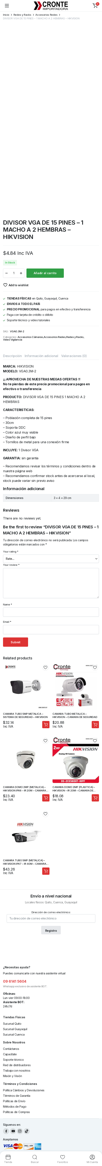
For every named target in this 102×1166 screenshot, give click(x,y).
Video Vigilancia (12, 339)
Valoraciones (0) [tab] (74, 356)
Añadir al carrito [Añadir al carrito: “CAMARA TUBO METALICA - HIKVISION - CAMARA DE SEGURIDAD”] (95, 725)
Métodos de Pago (14, 1106)
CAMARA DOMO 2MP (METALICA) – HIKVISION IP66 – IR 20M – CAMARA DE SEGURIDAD (24, 790)
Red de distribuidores (16, 1065)
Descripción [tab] (12, 356)
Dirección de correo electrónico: (51, 917)
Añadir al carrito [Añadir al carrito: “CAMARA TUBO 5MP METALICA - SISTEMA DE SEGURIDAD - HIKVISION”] (46, 725)
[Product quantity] (14, 273)
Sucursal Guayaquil (15, 1029)
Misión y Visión (12, 1076)
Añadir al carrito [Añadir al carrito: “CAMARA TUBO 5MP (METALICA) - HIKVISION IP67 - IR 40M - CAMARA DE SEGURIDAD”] (46, 871)
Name (7, 604)
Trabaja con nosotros (16, 1070)
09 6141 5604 (14, 981)
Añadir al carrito (45, 273)
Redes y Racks (22, 14)
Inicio (6, 14)
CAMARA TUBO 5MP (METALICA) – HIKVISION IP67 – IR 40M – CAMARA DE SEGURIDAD (24, 864)
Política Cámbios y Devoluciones (23, 1090)
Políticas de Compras (16, 1112)
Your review (11, 564)
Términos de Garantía (16, 1095)
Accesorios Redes (46, 14)
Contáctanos (11, 1048)
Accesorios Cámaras (30, 337)
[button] (95, 5)
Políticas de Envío (14, 1101)
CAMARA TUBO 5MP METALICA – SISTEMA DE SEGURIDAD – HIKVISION (25, 715)
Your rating (10, 551)
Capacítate (10, 1054)
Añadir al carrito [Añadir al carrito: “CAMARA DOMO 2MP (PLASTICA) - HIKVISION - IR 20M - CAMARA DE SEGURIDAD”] (95, 798)
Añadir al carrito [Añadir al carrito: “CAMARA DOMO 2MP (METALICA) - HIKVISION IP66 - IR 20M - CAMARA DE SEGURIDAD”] (46, 798)
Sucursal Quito (12, 1023)
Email (7, 621)
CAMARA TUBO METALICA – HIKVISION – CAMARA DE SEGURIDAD (75, 715)
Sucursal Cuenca (13, 1034)
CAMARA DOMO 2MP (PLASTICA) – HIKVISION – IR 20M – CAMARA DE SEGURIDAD (74, 790)
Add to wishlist (18, 285)
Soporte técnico (13, 1059)
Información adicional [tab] (41, 356)
